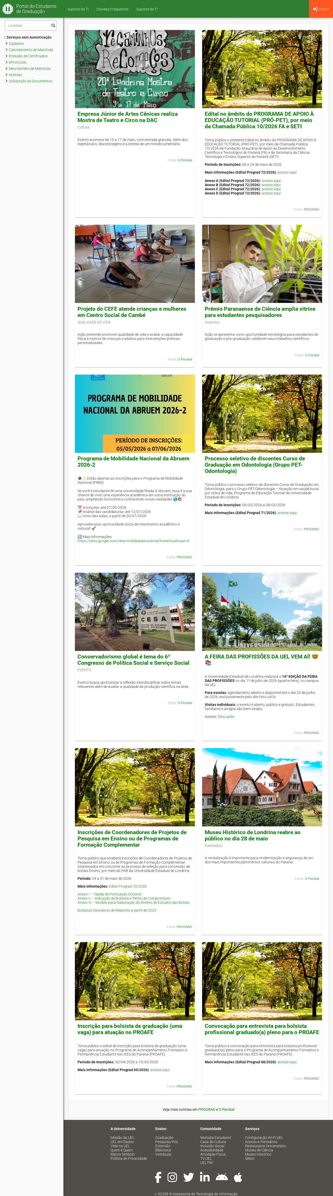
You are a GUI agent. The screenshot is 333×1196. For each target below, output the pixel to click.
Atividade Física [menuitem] (213, 1154)
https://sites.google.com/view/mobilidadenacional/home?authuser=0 (133, 541)
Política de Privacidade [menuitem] (129, 1158)
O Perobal (185, 160)
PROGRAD (311, 209)
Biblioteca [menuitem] (163, 1150)
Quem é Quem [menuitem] (122, 1150)
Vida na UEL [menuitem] (120, 1146)
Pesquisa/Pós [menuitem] (166, 1142)
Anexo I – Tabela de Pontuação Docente (110, 894)
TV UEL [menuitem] (206, 1158)
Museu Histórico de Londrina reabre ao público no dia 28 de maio (252, 835)
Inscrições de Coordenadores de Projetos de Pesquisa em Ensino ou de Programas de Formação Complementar (132, 838)
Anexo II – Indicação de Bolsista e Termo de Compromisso (124, 898)
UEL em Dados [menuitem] (122, 1142)
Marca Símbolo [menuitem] (123, 1154)
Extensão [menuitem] (162, 1146)
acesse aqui (287, 172)
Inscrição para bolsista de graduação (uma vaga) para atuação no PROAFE (130, 1029)
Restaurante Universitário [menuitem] (265, 1146)
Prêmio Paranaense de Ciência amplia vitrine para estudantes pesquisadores (260, 312)
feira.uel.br (226, 717)
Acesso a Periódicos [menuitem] (261, 1142)
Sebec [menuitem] (250, 1158)
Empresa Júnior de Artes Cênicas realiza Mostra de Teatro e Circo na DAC (128, 117)
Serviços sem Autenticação (28, 37)
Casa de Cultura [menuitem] (213, 1142)
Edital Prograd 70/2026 (128, 886)
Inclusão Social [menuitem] (212, 1146)
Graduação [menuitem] (164, 1138)
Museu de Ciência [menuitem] (259, 1150)
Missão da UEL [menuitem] (122, 1138)
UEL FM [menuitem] (206, 1163)
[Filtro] (30, 25)
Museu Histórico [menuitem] (258, 1154)
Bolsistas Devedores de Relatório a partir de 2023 (117, 910)
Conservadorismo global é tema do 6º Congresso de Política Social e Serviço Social (133, 660)
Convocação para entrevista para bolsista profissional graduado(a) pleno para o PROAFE (262, 1029)
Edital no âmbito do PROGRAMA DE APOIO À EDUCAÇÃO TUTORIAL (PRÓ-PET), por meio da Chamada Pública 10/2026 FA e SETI (259, 120)
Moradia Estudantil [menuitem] (215, 1138)
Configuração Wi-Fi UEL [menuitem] (264, 1138)
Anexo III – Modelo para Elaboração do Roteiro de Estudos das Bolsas (134, 902)
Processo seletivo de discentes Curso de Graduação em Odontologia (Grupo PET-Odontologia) (255, 464)
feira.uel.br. (268, 697)
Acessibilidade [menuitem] (211, 1150)
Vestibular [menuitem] (163, 1154)
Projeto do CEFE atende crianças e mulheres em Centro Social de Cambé (132, 312)
